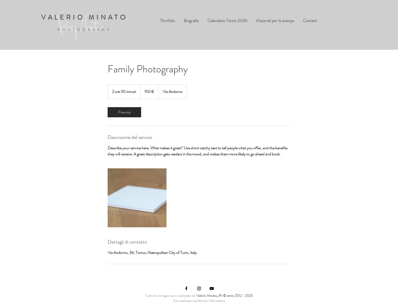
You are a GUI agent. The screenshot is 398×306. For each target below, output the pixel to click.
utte (150, 295)
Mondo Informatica (211, 300)
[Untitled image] (137, 197)
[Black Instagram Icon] (199, 288)
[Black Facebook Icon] (186, 288)
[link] (124, 112)
